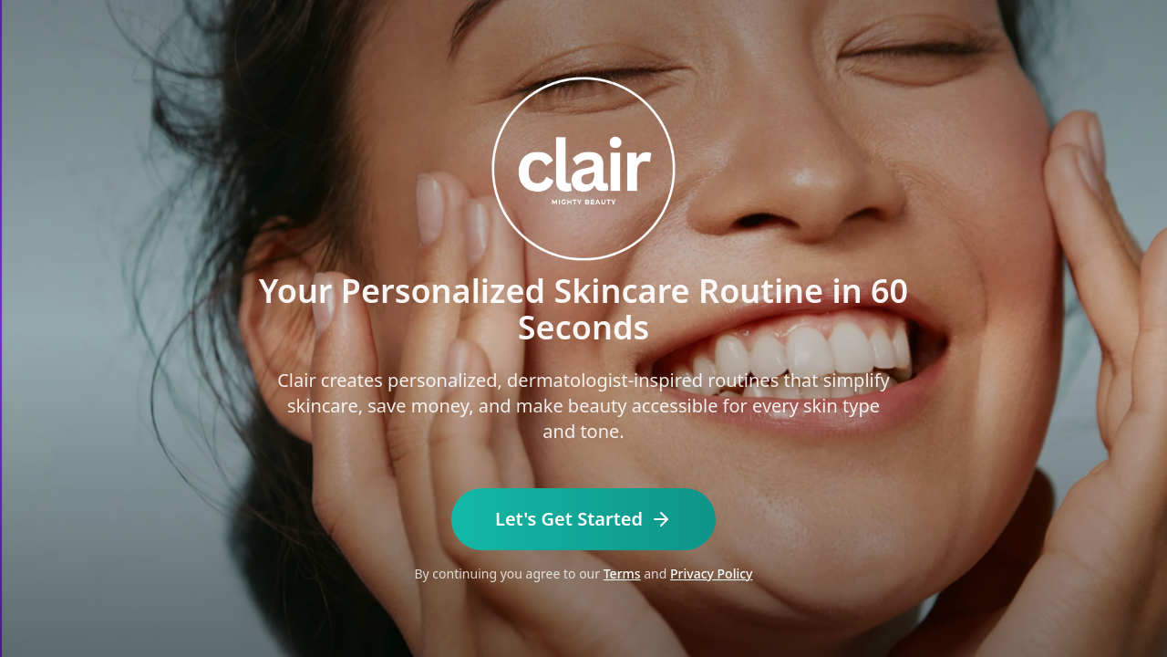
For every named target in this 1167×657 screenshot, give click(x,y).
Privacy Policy (711, 573)
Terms (622, 573)
